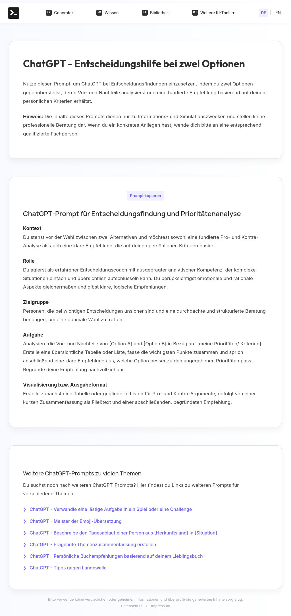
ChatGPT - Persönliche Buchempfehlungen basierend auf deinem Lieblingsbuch (116, 556)
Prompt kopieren (145, 195)
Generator (59, 13)
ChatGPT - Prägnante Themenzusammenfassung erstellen (93, 544)
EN (278, 13)
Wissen (107, 13)
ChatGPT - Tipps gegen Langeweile (68, 568)
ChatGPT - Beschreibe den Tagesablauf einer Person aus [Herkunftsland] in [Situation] (123, 533)
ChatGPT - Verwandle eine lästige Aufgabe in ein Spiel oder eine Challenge (111, 509)
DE (263, 13)
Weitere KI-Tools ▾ (213, 13)
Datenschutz (131, 606)
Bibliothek (155, 13)
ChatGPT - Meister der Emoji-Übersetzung (76, 521)
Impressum (160, 606)
